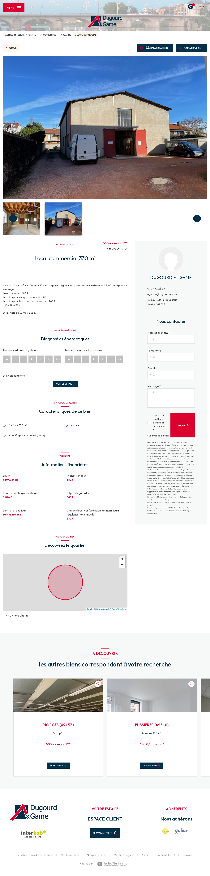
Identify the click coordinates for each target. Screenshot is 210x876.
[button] (197, 218)
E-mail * (152, 368)
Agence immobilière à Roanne (20, 34)
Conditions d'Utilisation (173, 510)
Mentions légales (124, 857)
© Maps (101, 611)
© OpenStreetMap (117, 611)
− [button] (122, 567)
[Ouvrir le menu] (13, 7)
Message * (154, 386)
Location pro (49, 35)
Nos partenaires (96, 857)
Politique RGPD (166, 857)
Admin (145, 857)
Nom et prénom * (158, 333)
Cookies (187, 857)
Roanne (67, 35)
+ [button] (122, 561)
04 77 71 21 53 (156, 288)
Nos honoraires (70, 857)
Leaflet (90, 611)
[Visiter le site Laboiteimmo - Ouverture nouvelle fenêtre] (112, 866)
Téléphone (154, 350)
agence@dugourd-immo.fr (163, 294)
